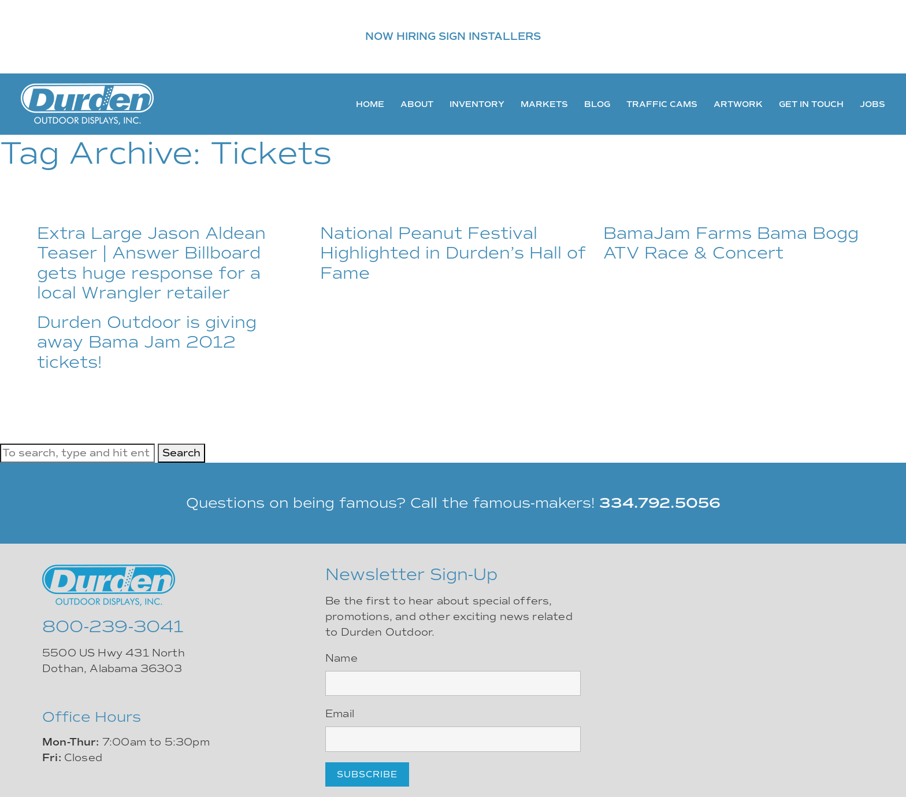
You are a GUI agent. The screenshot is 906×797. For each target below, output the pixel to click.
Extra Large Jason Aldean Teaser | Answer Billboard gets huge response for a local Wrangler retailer (151, 263)
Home (370, 104)
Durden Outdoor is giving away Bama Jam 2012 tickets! (147, 342)
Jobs (872, 104)
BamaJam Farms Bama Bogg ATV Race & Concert (731, 243)
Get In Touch (811, 104)
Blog (597, 104)
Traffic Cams (661, 104)
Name (341, 658)
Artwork (738, 104)
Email (339, 713)
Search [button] (181, 453)
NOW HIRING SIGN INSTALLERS (453, 36)
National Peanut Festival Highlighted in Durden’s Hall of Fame (453, 253)
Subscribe (367, 774)
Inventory (477, 104)
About (416, 104)
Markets (544, 104)
